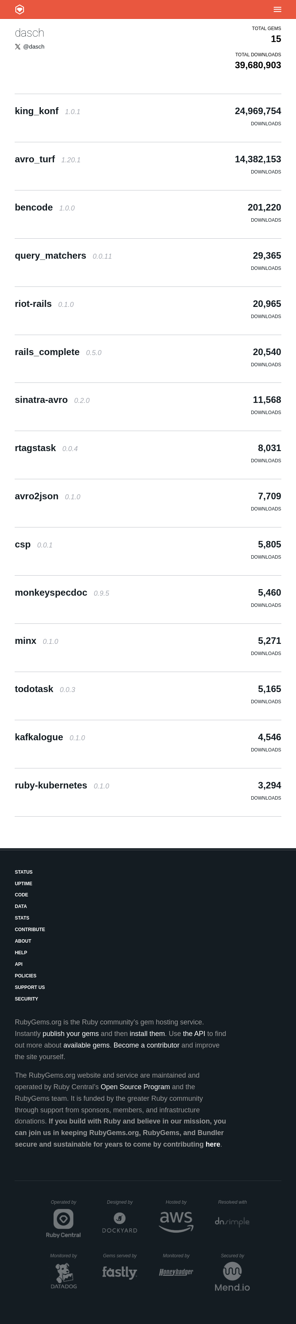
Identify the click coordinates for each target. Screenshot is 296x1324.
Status (23, 872)
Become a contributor (147, 1045)
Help (21, 952)
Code (21, 895)
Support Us (30, 987)
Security (26, 999)
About (23, 941)
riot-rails (44, 303)
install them (147, 1034)
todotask (45, 689)
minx (36, 640)
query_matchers (63, 255)
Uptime (23, 883)
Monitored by (65, 1255)
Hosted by (179, 1202)
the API (194, 1034)
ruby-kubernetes (62, 785)
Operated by (66, 1204)
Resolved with (234, 1202)
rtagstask (46, 448)
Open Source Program (135, 1087)
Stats (22, 918)
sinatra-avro (52, 399)
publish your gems (70, 1034)
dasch (29, 32)
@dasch (33, 46)
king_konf (47, 111)
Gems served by (120, 1255)
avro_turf (48, 159)
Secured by (235, 1255)
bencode (44, 207)
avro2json (47, 496)
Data (21, 906)
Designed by (122, 1202)
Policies (25, 976)
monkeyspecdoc (62, 592)
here (213, 1144)
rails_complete (58, 352)
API (18, 964)
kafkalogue (50, 737)
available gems (87, 1045)
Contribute (30, 929)
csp (33, 544)
